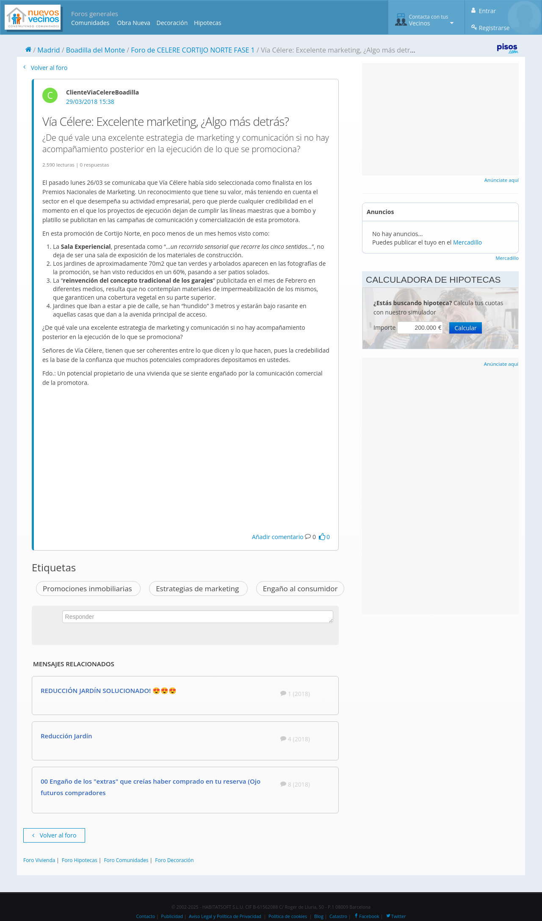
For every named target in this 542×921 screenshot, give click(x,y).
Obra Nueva (133, 23)
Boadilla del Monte (95, 50)
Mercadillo (467, 242)
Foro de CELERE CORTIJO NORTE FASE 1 (192, 50)
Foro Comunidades (126, 860)
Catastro (338, 916)
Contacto (145, 916)
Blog (319, 916)
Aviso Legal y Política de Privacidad (225, 916)
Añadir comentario (278, 537)
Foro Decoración (174, 860)
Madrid (48, 50)
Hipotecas (207, 23)
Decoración (172, 23)
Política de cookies (287, 916)
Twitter (395, 916)
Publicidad (172, 916)
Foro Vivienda (39, 860)
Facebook (366, 916)
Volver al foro (45, 68)
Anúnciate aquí (501, 180)
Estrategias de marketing (198, 588)
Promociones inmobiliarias (88, 588)
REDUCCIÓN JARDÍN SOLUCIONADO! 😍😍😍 (109, 690)
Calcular (465, 328)
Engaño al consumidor (300, 588)
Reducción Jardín (66, 736)
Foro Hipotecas (79, 860)
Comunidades (90, 23)
